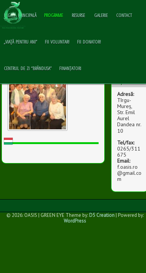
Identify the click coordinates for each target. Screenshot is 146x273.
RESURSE (78, 15)
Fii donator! (89, 41)
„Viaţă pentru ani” (20, 41)
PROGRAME (53, 15)
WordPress (75, 221)
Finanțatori (70, 68)
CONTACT (124, 15)
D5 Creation (102, 215)
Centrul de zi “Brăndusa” (28, 68)
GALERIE (101, 15)
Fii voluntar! (57, 41)
